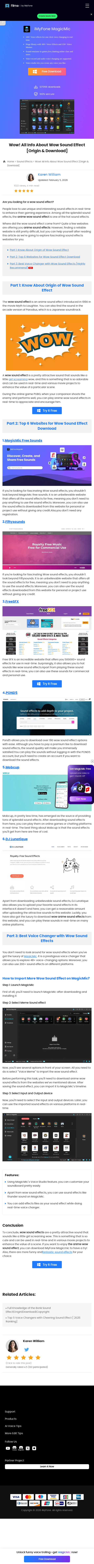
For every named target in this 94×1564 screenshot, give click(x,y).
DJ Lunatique (17, 839)
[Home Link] (22, 1399)
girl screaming (18, 379)
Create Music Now (47, 16)
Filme (15, 6)
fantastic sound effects (57, 1252)
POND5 (11, 692)
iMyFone (28, 5)
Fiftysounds (15, 521)
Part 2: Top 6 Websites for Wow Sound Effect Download (45, 257)
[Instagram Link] (34, 1448)
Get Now (81, 799)
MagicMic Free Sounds (23, 440)
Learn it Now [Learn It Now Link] (47, 1466)
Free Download (47, 72)
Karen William (49, 174)
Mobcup (12, 767)
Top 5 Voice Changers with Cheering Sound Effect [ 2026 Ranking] (43, 1319)
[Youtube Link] (8, 1448)
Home (11, 161)
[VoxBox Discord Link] (14, 1448)
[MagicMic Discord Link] (21, 1448)
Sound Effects (25, 161)
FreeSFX (12, 601)
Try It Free (47, 411)
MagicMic (30, 956)
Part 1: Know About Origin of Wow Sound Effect (39, 250)
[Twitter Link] (28, 1448)
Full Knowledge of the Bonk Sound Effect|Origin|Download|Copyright (28, 1310)
